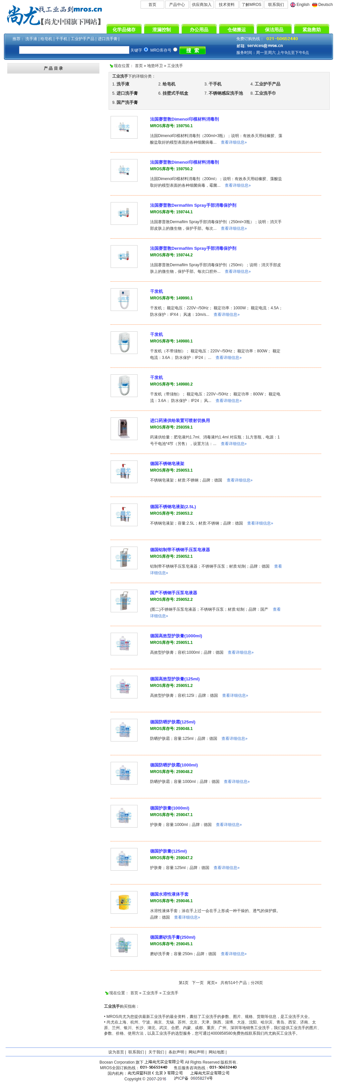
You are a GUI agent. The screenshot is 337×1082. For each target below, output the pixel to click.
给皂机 (46, 38)
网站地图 (216, 1052)
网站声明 (196, 1052)
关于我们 (156, 1052)
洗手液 (31, 38)
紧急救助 (311, 29)
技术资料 (227, 4)
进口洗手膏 (107, 38)
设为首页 (116, 1052)
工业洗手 (175, 65)
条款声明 (176, 1052)
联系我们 (276, 4)
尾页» (212, 982)
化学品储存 (124, 29)
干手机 (61, 38)
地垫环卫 (155, 65)
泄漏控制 (161, 29)
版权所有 (228, 1062)
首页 (152, 4)
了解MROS (251, 4)
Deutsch (325, 4)
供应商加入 (202, 4)
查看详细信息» (234, 142)
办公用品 (199, 29)
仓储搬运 (236, 29)
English (303, 4)
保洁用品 (274, 29)
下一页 (198, 982)
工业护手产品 (82, 38)
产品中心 (177, 4)
